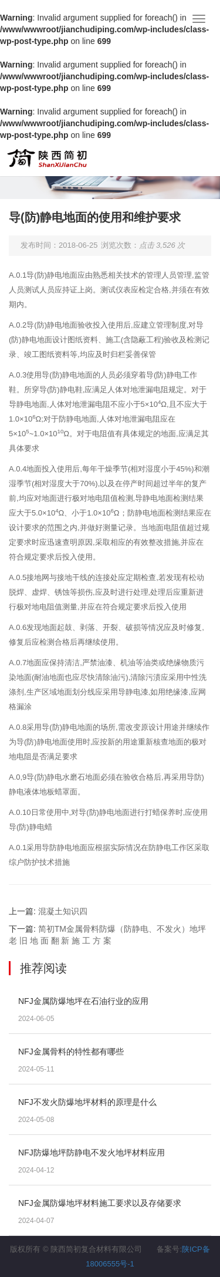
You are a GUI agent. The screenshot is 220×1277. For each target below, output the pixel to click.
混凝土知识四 (62, 911)
